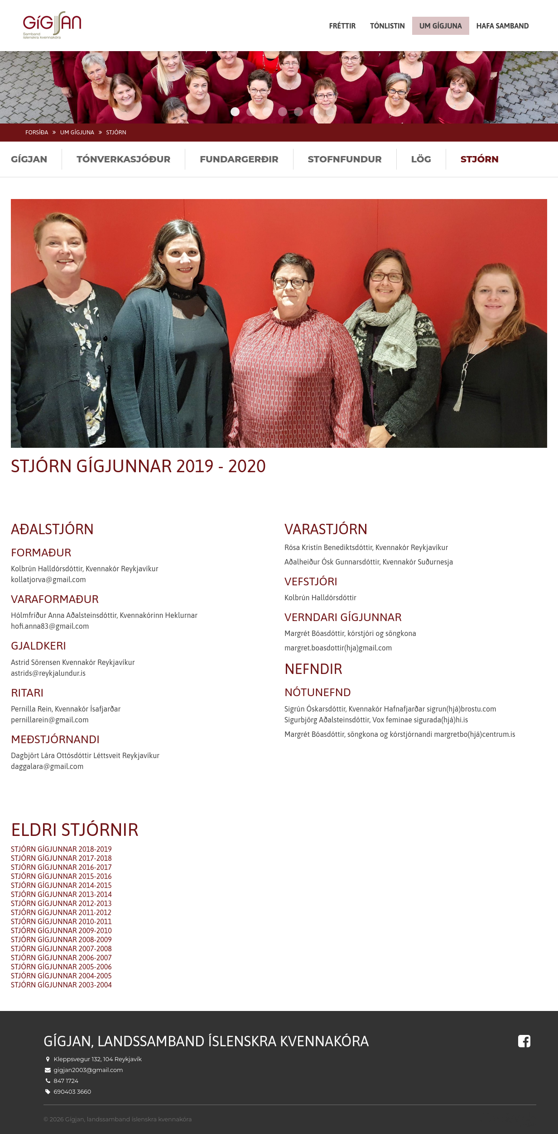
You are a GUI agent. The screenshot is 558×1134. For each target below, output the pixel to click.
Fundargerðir (239, 159)
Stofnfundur (345, 159)
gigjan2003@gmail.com (88, 1070)
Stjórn (116, 132)
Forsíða (36, 132)
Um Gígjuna (77, 132)
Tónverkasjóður (123, 159)
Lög (421, 159)
